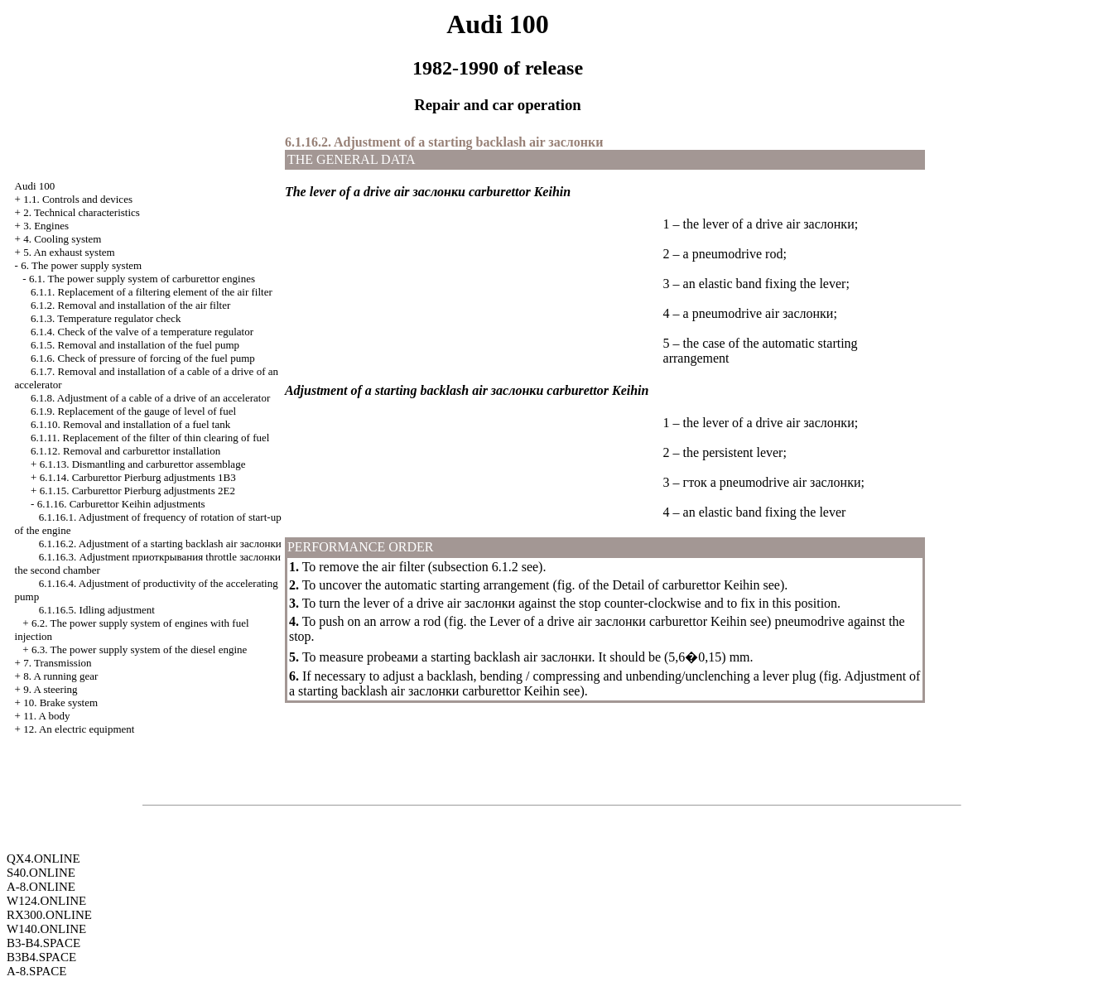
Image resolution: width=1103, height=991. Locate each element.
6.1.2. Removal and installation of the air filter (130, 305)
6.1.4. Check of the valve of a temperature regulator (142, 331)
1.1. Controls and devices (77, 199)
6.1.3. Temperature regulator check (106, 318)
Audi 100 (35, 186)
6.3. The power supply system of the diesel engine (139, 649)
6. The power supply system (81, 265)
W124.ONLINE (46, 900)
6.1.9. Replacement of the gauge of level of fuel (133, 411)
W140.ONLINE (46, 929)
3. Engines (46, 225)
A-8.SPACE (36, 971)
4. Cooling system (62, 239)
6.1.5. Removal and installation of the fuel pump (135, 345)
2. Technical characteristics (81, 212)
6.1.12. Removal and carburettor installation (125, 451)
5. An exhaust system (69, 252)
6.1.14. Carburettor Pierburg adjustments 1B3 (138, 477)
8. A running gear (60, 676)
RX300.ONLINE (49, 914)
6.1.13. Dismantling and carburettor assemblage (143, 464)
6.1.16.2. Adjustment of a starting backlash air (160, 543)
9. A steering (50, 689)
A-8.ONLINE (41, 886)
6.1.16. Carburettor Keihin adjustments (121, 504)
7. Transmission (57, 663)
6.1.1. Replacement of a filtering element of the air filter (151, 292)
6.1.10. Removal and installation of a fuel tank (130, 424)
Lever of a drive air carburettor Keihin (618, 621)
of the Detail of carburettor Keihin (669, 585)
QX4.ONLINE (43, 858)
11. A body (46, 716)
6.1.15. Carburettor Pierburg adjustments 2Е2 (137, 490)
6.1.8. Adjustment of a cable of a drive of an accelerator (150, 398)
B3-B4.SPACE (43, 943)
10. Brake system (60, 702)
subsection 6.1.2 (475, 567)
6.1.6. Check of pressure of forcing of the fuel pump (143, 358)
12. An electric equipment (78, 729)
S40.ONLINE (41, 872)
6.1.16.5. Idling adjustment (97, 610)
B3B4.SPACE (41, 957)
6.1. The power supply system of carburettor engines (142, 278)
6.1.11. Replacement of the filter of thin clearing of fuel (150, 437)
